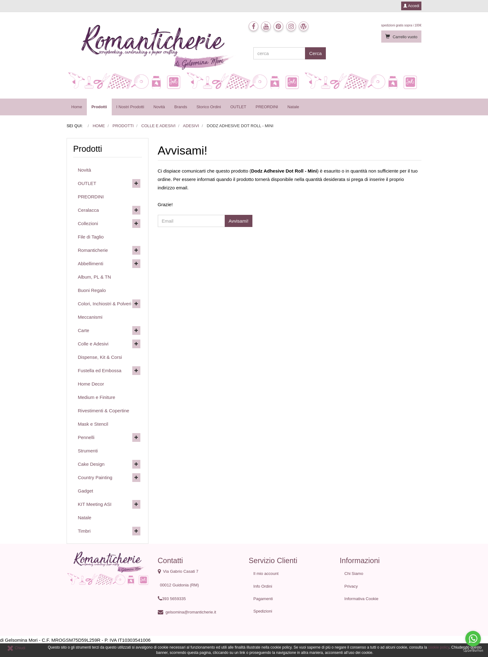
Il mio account (266, 573)
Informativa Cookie (361, 598)
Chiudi (16, 648)
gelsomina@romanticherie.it (191, 612)
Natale (293, 106)
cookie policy (438, 647)
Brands (180, 106)
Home (76, 106)
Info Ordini (262, 586)
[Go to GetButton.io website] (473, 651)
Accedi (411, 6)
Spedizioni (262, 611)
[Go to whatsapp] (473, 638)
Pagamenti (263, 598)
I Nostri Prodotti (130, 106)
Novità (159, 106)
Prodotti (99, 106)
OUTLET (238, 106)
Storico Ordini (208, 106)
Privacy (351, 586)
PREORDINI (267, 106)
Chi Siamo (354, 573)
